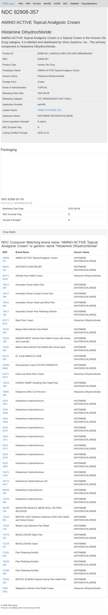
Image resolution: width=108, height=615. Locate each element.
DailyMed (74, 3)
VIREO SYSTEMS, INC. (50, 110)
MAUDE (47, 3)
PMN (28, 3)
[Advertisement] (54, 175)
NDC (65, 3)
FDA (8, 3)
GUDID (57, 3)
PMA (21, 3)
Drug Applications (89, 3)
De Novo (37, 3)
